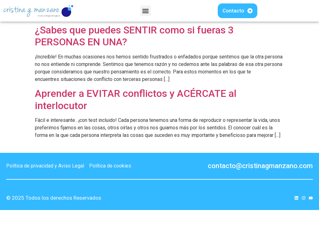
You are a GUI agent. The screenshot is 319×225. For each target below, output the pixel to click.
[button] (145, 11)
